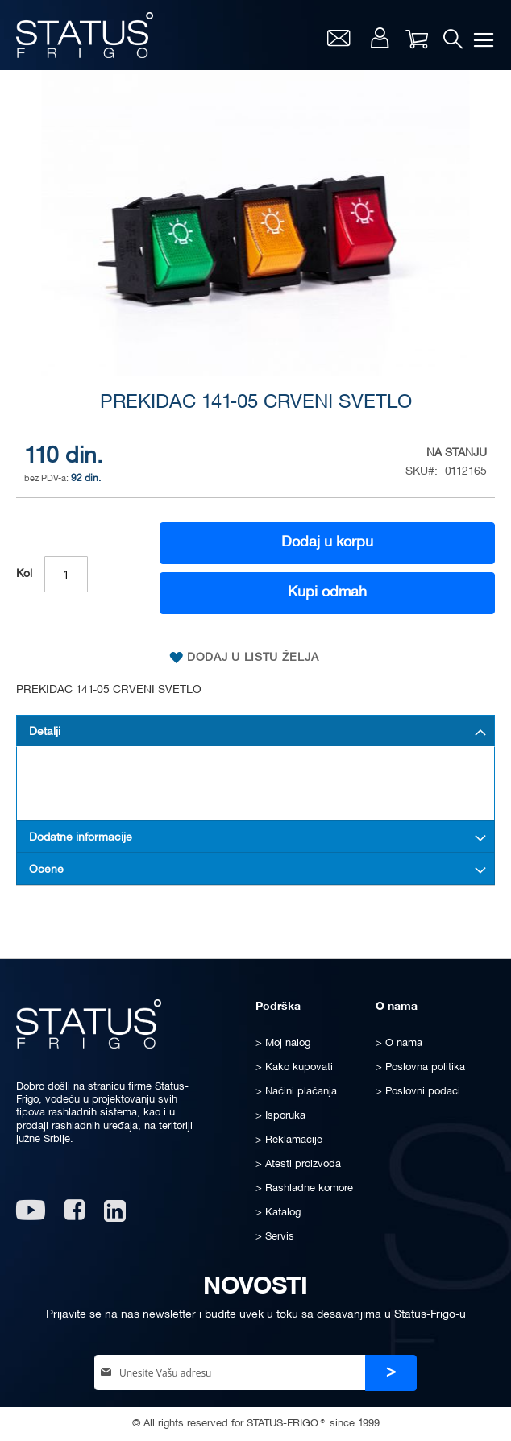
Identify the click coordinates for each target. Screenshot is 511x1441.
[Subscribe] (391, 1373)
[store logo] (84, 35)
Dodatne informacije (80, 838)
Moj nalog (379, 37)
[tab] (255, 731)
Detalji (44, 732)
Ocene (46, 870)
